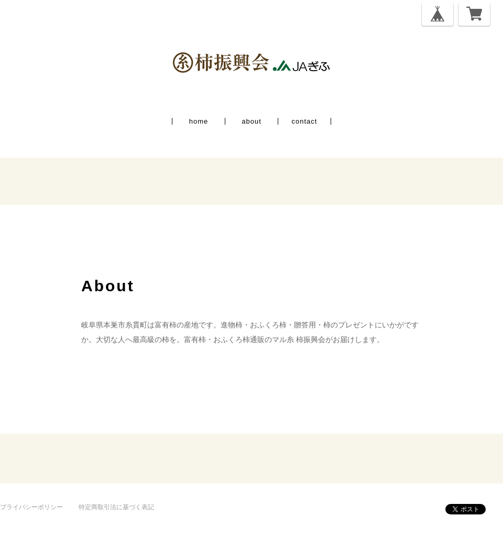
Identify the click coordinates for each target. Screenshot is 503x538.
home (199, 121)
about (251, 121)
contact (305, 121)
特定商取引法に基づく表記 (116, 507)
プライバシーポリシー (31, 507)
